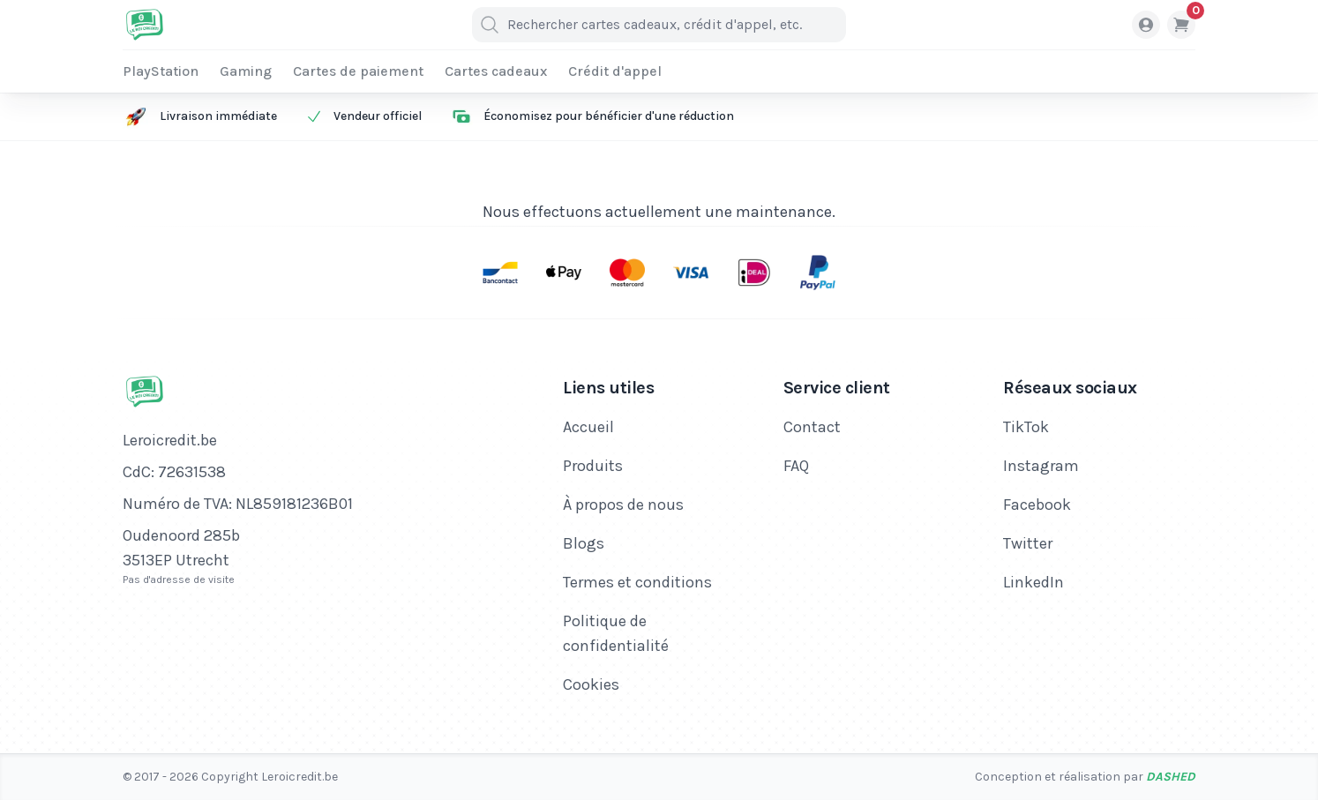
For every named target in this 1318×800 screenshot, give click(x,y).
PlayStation (160, 71)
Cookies (591, 684)
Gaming (246, 71)
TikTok (1026, 427)
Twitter (1027, 543)
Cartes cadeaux (496, 71)
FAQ (796, 465)
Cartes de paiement (358, 71)
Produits (593, 465)
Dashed (1170, 776)
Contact (812, 427)
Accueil (588, 427)
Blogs (583, 543)
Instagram (1041, 465)
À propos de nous (623, 504)
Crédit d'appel (615, 71)
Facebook (1037, 504)
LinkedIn (1033, 582)
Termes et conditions (637, 582)
